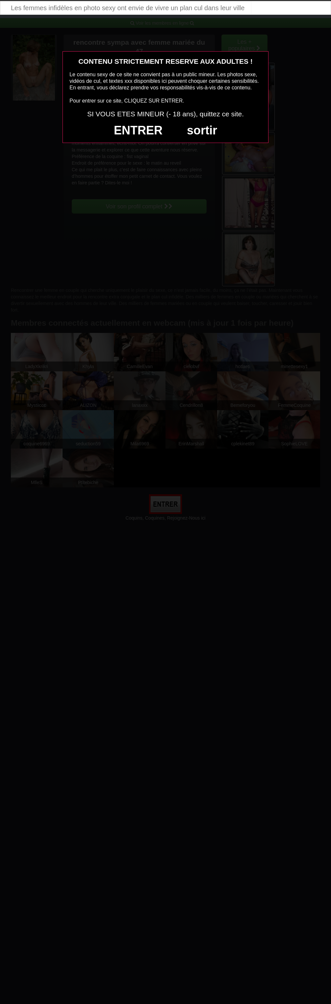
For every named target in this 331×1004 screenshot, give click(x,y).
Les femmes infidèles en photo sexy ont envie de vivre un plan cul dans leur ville (127, 8)
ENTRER (138, 130)
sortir (202, 130)
